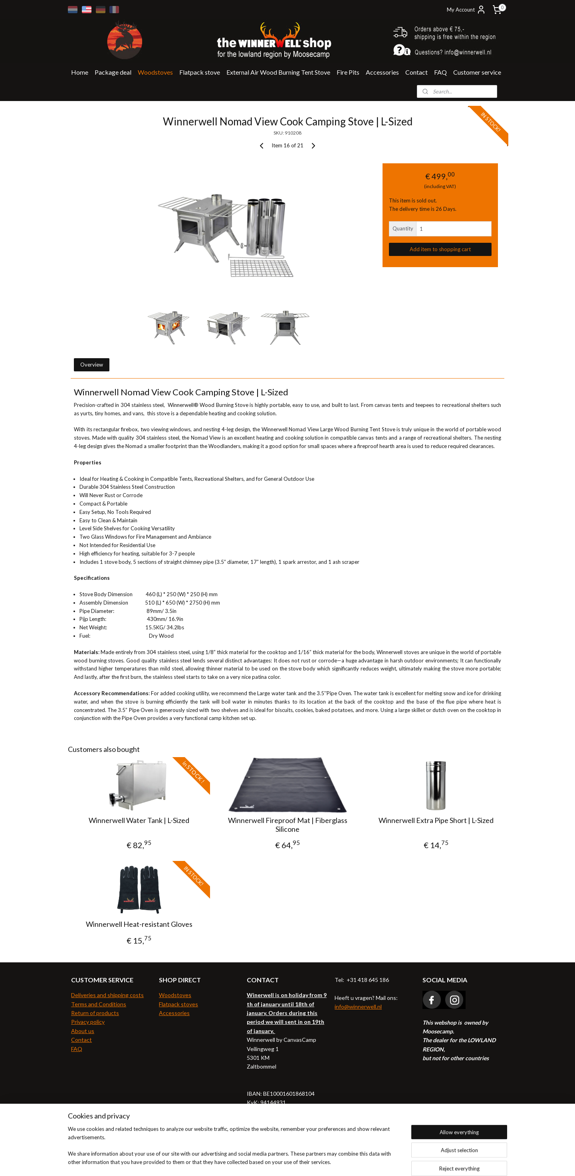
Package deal (113, 72)
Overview (91, 364)
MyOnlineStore (365, 1161)
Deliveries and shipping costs (107, 995)
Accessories (382, 72)
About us (82, 1030)
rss (271, 1161)
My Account (466, 9)
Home (79, 72)
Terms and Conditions (98, 1004)
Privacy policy (88, 1021)
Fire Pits (348, 72)
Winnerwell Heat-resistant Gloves (138, 924)
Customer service (477, 72)
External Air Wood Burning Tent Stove (278, 72)
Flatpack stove (199, 72)
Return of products (95, 1012)
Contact (416, 72)
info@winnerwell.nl (358, 1006)
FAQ (440, 72)
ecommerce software (299, 1161)
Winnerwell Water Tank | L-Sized (139, 820)
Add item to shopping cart (440, 249)
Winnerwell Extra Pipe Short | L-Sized (436, 820)
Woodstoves (155, 72)
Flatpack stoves (178, 1004)
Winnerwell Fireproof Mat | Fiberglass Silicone (287, 824)
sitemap (257, 1161)
